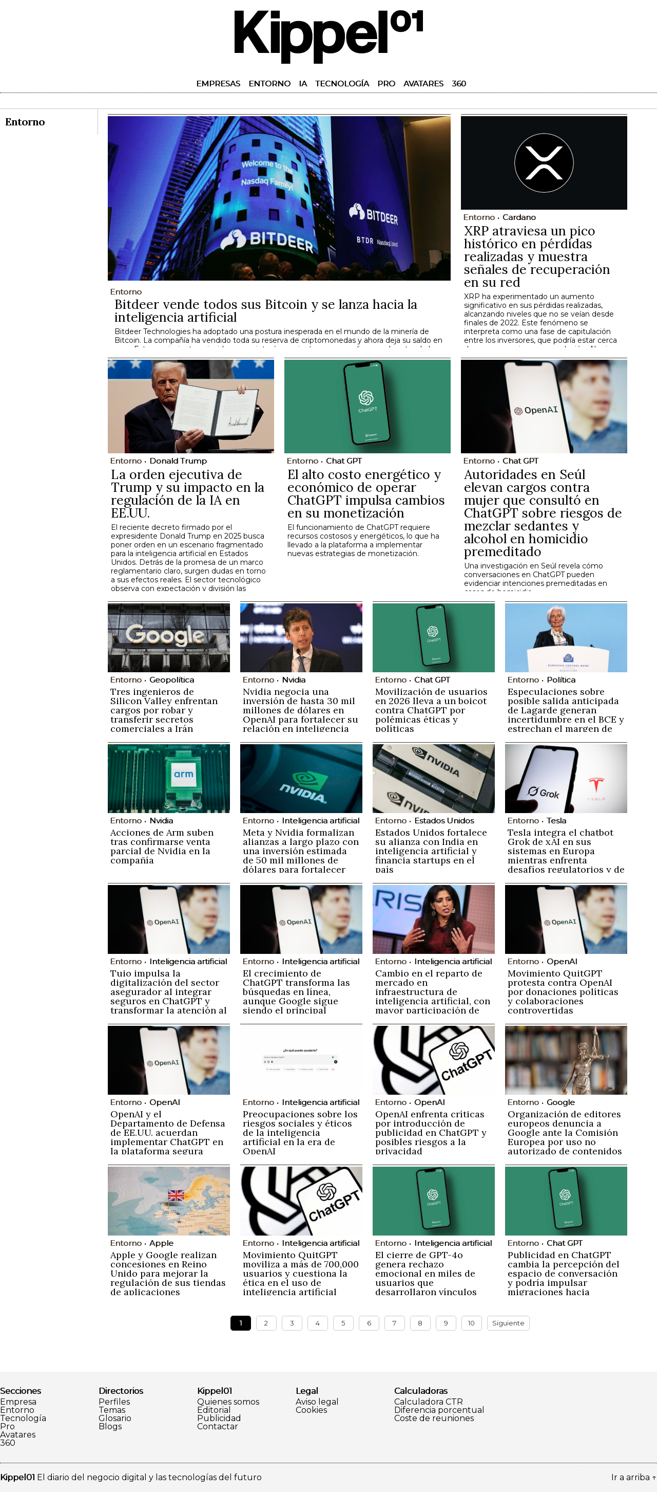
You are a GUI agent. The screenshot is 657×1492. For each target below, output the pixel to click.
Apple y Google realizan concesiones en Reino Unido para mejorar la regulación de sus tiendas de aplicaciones (168, 1273)
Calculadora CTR (428, 1402)
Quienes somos (228, 1402)
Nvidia (293, 680)
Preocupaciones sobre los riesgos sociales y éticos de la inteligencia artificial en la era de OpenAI (300, 1132)
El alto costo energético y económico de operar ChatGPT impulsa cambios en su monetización (366, 493)
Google (561, 1102)
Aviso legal (317, 1402)
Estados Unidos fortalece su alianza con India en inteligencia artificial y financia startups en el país (431, 850)
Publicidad (219, 1418)
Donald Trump (178, 461)
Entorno (269, 83)
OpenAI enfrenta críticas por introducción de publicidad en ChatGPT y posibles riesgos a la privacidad (431, 1132)
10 (471, 1323)
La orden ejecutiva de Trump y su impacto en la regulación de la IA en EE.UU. (187, 493)
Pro (386, 83)
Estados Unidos (444, 820)
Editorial (214, 1410)
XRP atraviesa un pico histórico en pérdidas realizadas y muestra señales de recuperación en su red (537, 256)
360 (459, 83)
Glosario (115, 1418)
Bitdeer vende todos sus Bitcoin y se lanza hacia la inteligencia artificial (265, 310)
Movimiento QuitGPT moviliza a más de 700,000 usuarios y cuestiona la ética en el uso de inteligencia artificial (301, 1273)
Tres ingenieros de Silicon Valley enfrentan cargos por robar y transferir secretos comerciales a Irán (164, 710)
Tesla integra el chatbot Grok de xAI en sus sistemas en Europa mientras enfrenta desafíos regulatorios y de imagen (566, 855)
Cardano (519, 217)
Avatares (423, 83)
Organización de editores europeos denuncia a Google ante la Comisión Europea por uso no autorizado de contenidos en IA (565, 1137)
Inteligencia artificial (320, 820)
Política (561, 680)
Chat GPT (344, 461)
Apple (161, 1243)
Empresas (218, 83)
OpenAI (562, 961)
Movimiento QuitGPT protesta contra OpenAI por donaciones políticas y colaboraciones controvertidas (563, 991)
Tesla (556, 820)
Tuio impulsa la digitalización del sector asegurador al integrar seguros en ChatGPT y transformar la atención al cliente (168, 996)
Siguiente (508, 1323)
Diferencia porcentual (439, 1410)
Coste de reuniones (434, 1418)
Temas (112, 1410)
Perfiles (114, 1402)
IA (303, 83)
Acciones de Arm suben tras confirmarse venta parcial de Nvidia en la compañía (162, 846)
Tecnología (342, 83)
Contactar (217, 1427)
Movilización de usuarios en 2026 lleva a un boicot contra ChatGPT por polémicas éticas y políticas (431, 710)
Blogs (110, 1427)
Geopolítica (171, 680)
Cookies (311, 1410)
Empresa (18, 1402)
